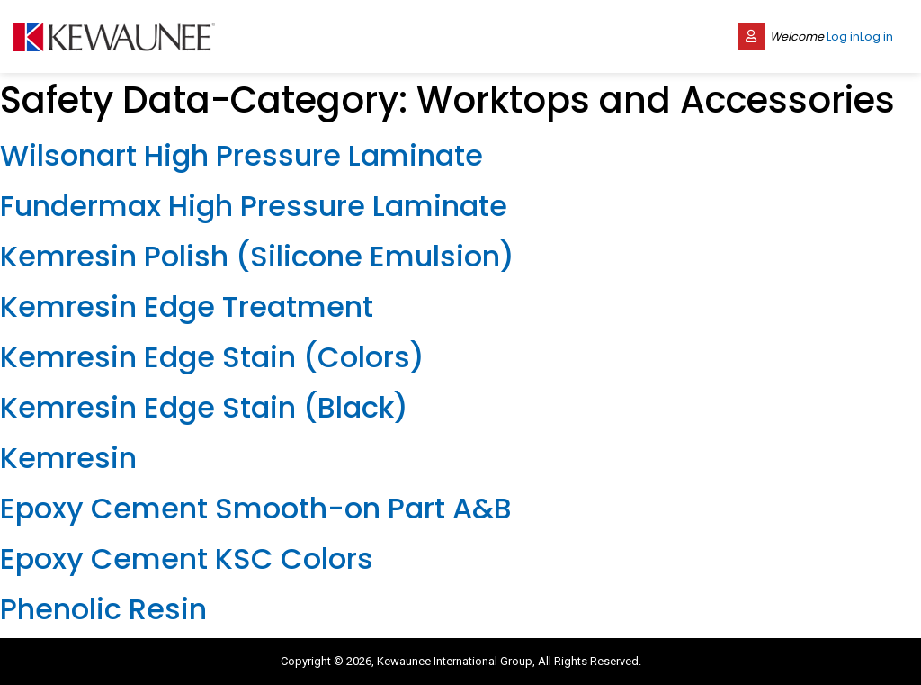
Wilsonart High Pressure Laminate (241, 155)
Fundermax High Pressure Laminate (253, 205)
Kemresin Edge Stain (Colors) (212, 357)
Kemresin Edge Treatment (186, 306)
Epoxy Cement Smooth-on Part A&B (256, 508)
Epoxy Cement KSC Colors (186, 558)
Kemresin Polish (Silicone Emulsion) (257, 256)
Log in (843, 36)
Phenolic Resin (103, 609)
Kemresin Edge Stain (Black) (204, 407)
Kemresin (68, 457)
